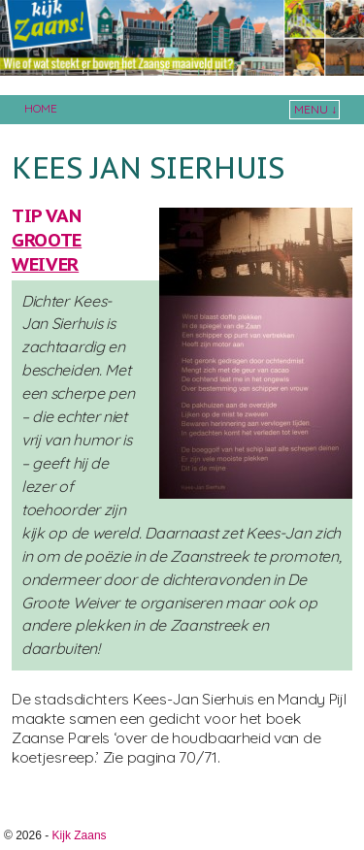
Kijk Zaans (79, 835)
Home (40, 108)
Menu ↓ (315, 109)
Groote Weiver (47, 252)
